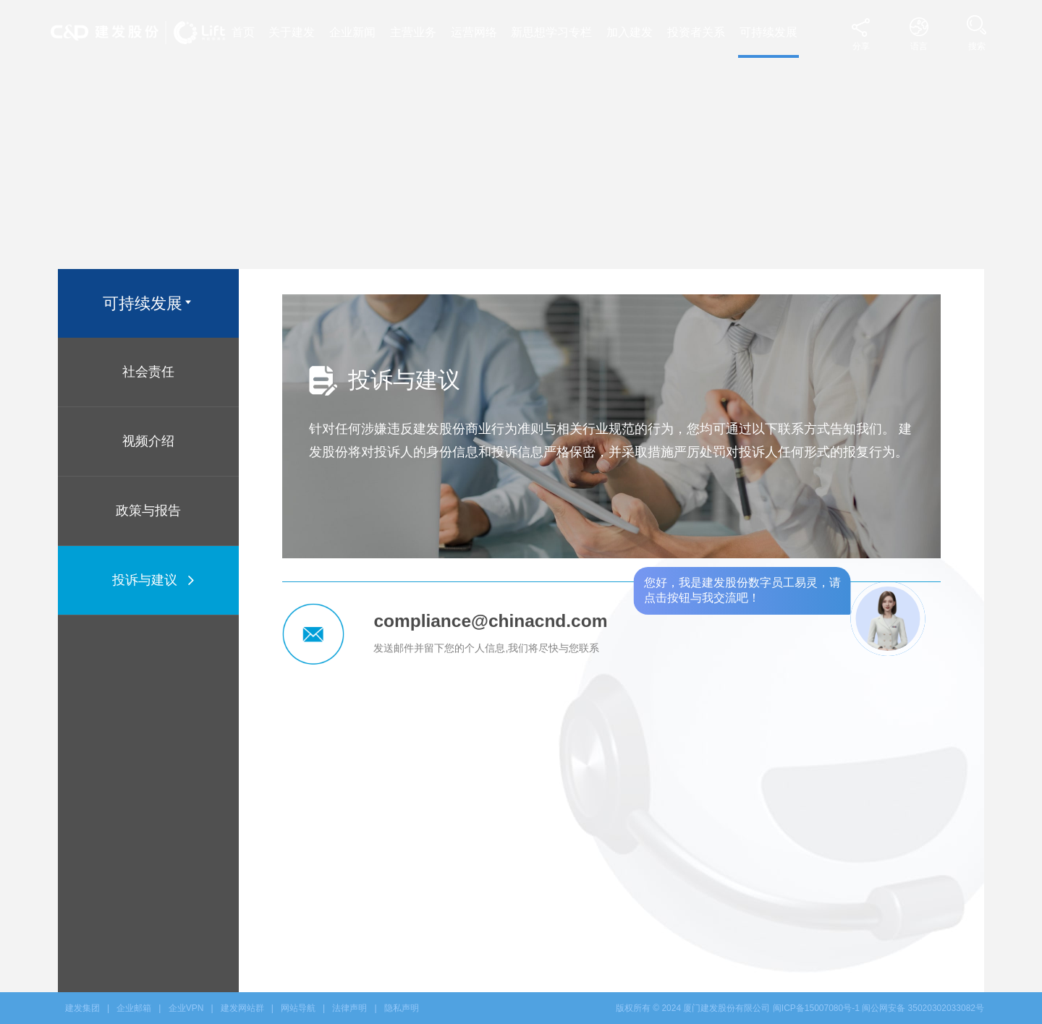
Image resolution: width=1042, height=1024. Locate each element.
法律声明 (349, 1008)
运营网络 (474, 32)
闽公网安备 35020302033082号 (923, 1008)
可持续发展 (768, 32)
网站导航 (298, 1008)
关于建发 (291, 32)
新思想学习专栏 (551, 32)
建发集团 (82, 1008)
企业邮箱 (134, 1008)
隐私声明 (401, 1008)
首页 (243, 32)
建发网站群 (242, 1008)
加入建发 (629, 32)
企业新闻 (352, 32)
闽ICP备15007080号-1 (816, 1008)
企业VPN (186, 1008)
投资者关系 (696, 32)
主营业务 (413, 32)
